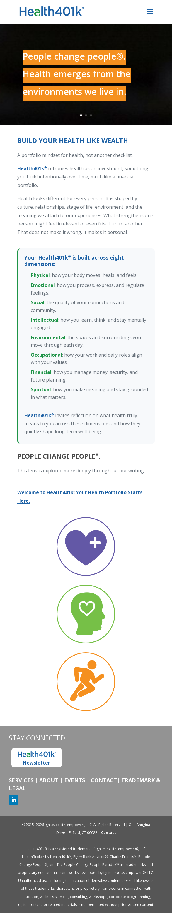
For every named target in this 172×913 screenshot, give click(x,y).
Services (21, 780)
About (48, 780)
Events (74, 780)
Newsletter (36, 758)
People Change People (58, 456)
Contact (104, 780)
